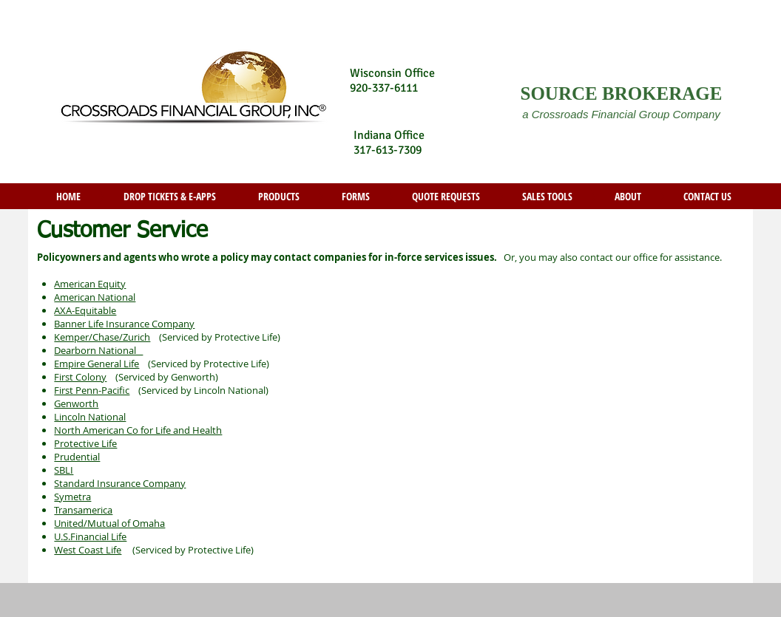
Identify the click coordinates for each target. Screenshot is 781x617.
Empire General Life (96, 363)
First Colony (80, 377)
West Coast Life (87, 549)
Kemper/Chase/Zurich (102, 337)
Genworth (76, 403)
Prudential (77, 456)
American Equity (90, 283)
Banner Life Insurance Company (124, 323)
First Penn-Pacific (91, 390)
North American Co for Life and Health (138, 430)
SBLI (63, 470)
